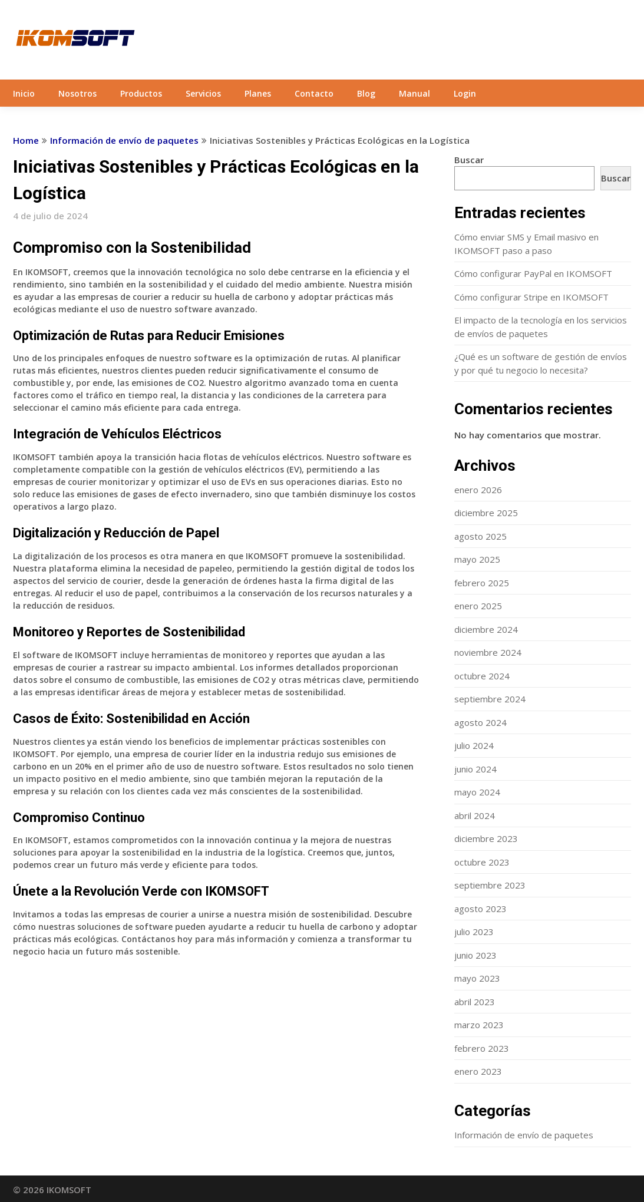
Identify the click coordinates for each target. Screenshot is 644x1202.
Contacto (314, 93)
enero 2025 (478, 606)
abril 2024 (474, 815)
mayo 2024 (477, 792)
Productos (141, 93)
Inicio (24, 93)
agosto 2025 (480, 536)
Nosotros (77, 93)
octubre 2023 (482, 862)
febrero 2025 (481, 583)
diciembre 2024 (486, 629)
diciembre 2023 (486, 838)
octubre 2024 (482, 676)
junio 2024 (475, 769)
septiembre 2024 (490, 699)
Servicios (203, 93)
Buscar (469, 160)
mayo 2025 (477, 559)
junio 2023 (475, 955)
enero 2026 (478, 490)
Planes (258, 93)
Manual (414, 93)
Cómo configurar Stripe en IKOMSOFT (531, 297)
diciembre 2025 (486, 513)
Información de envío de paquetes (124, 140)
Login (465, 93)
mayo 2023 (477, 978)
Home (26, 140)
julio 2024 (474, 745)
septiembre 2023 (490, 885)
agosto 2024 (480, 722)
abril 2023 (474, 1002)
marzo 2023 (479, 1025)
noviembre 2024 (487, 652)
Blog (366, 93)
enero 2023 (478, 1071)
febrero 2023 (481, 1048)
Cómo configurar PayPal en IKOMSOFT (533, 273)
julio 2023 (474, 931)
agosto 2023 (480, 908)
